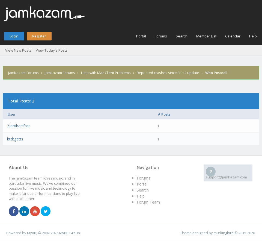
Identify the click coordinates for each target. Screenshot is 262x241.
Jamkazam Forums (60, 72)
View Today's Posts (52, 50)
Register (39, 36)
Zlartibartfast (18, 125)
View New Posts (18, 50)
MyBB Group (69, 232)
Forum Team (148, 202)
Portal (141, 36)
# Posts (164, 114)
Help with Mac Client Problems (106, 72)
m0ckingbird (224, 232)
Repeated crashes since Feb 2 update (168, 72)
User (12, 114)
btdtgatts (15, 139)
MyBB (31, 232)
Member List (206, 36)
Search (181, 36)
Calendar (232, 36)
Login (14, 36)
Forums (161, 36)
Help (253, 36)
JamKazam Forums (23, 72)
